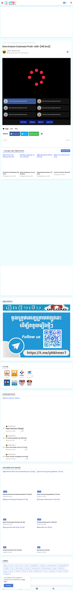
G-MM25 (6, 568)
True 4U (60, 571)
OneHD (17, 571)
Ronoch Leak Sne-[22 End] (62, 172)
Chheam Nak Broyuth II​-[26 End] (47, 522)
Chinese (42, 565)
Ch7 (21, 565)
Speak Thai (38, 571)
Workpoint (7, 574)
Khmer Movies (46, 568)
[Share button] (41, 134)
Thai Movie (52, 571)
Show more (65, 151)
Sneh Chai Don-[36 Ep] (14, 429)
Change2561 (33, 565)
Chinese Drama (51, 565)
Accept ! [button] (8, 585)
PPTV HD (24, 571)
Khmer (27, 568)
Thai (8, 43)
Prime (30, 571)
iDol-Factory (19, 568)
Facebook (16, 134)
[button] (71, 3)
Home (4, 43)
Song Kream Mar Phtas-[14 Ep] (12, 550)
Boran (5, 565)
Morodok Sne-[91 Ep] (43, 550)
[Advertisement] (36, 22)
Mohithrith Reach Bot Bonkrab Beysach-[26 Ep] (17, 494)
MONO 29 (61, 568)
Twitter (25, 134)
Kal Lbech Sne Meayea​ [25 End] (11, 173)
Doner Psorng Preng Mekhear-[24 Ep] (48, 494)
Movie (5, 571)
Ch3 (11, 129)
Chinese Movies (63, 565)
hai (12, 568)
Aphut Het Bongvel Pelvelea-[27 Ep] (14, 522)
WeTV (66, 571)
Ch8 (26, 565)
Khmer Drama (36, 568)
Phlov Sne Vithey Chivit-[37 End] (16, 447)
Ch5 (16, 565)
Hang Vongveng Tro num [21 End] (27, 173)
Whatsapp (34, 134)
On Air (11, 571)
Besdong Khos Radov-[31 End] (44, 173)
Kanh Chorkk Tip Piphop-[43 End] (17, 456)
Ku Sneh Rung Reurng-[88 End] (16, 438)
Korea (54, 568)
